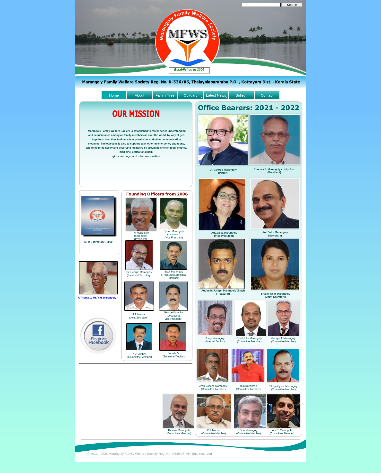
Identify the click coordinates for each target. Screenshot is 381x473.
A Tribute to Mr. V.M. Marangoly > (98, 297)
